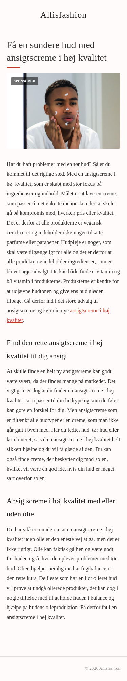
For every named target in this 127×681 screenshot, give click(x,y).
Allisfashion (63, 15)
